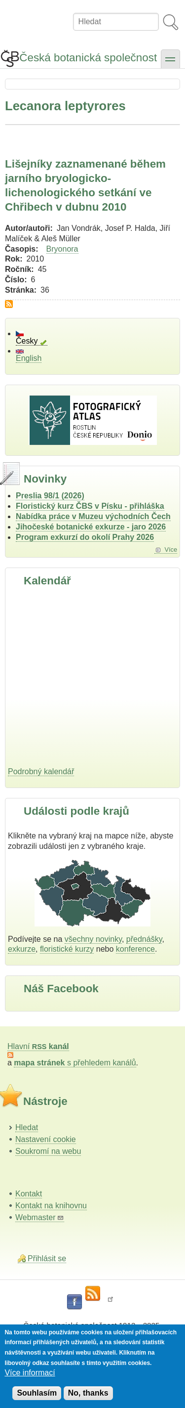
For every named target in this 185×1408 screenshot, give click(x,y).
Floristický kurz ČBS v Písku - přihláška (90, 506)
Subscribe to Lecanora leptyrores (9, 304)
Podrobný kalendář (41, 771)
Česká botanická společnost (88, 57)
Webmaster (39, 1217)
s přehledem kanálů (75, 1062)
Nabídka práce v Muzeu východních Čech (93, 516)
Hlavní (38, 1046)
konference (135, 949)
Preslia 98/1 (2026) (50, 495)
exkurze (22, 949)
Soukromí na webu (48, 1151)
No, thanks (88, 1393)
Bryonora (62, 249)
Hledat (26, 1127)
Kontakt (28, 1193)
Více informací (29, 1372)
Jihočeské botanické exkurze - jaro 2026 (91, 527)
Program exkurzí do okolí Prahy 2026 (85, 537)
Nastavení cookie (45, 1139)
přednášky (144, 939)
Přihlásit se (47, 1258)
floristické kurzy (67, 949)
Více (170, 549)
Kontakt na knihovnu (51, 1205)
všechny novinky (93, 939)
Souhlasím (37, 1393)
